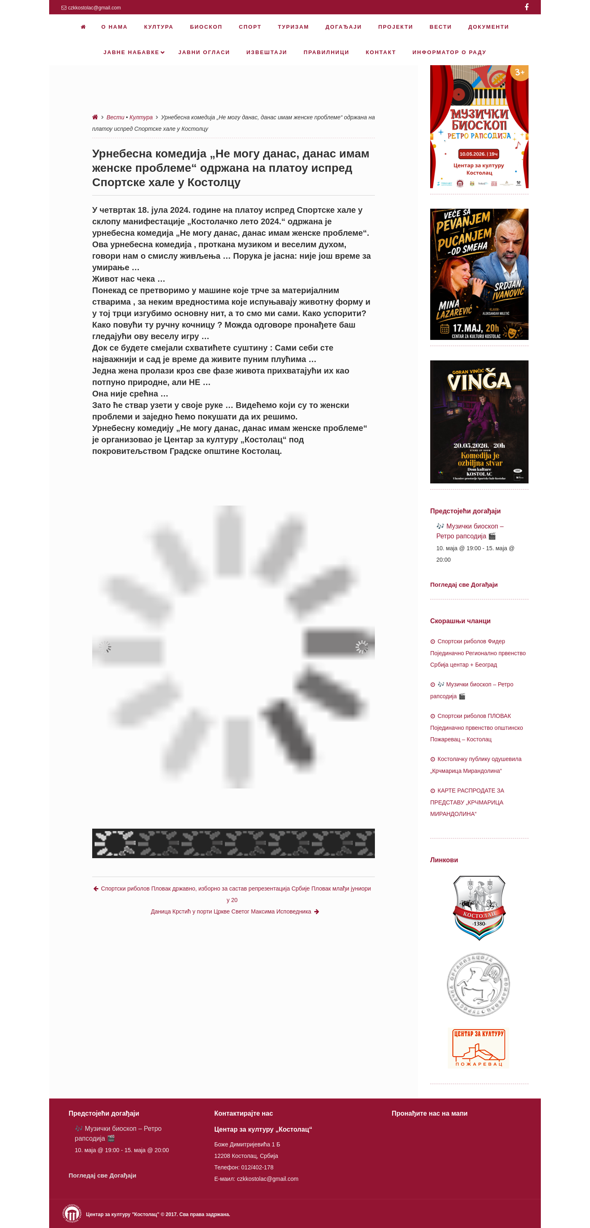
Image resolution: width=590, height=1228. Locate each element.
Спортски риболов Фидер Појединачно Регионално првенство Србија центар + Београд (478, 653)
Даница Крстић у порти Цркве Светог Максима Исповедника (235, 911)
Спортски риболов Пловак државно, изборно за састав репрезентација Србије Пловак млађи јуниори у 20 (232, 894)
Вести (115, 117)
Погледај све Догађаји (464, 584)
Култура (141, 117)
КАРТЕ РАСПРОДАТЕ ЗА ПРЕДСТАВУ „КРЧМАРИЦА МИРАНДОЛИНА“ (467, 802)
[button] (104, 647)
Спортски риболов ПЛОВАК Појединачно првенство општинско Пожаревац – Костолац (476, 728)
